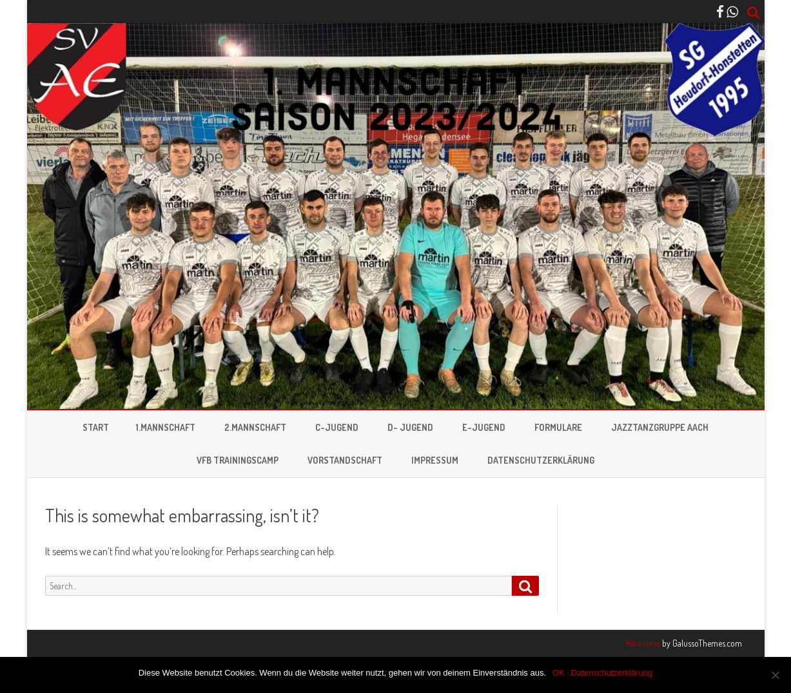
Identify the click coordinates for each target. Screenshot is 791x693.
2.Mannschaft (255, 427)
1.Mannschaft (165, 427)
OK (558, 673)
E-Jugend (483, 427)
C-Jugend (336, 427)
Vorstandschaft (345, 460)
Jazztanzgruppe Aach (659, 427)
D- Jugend (410, 427)
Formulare (558, 427)
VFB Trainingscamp (237, 460)
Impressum (434, 460)
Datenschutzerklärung (540, 460)
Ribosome (643, 643)
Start (96, 427)
